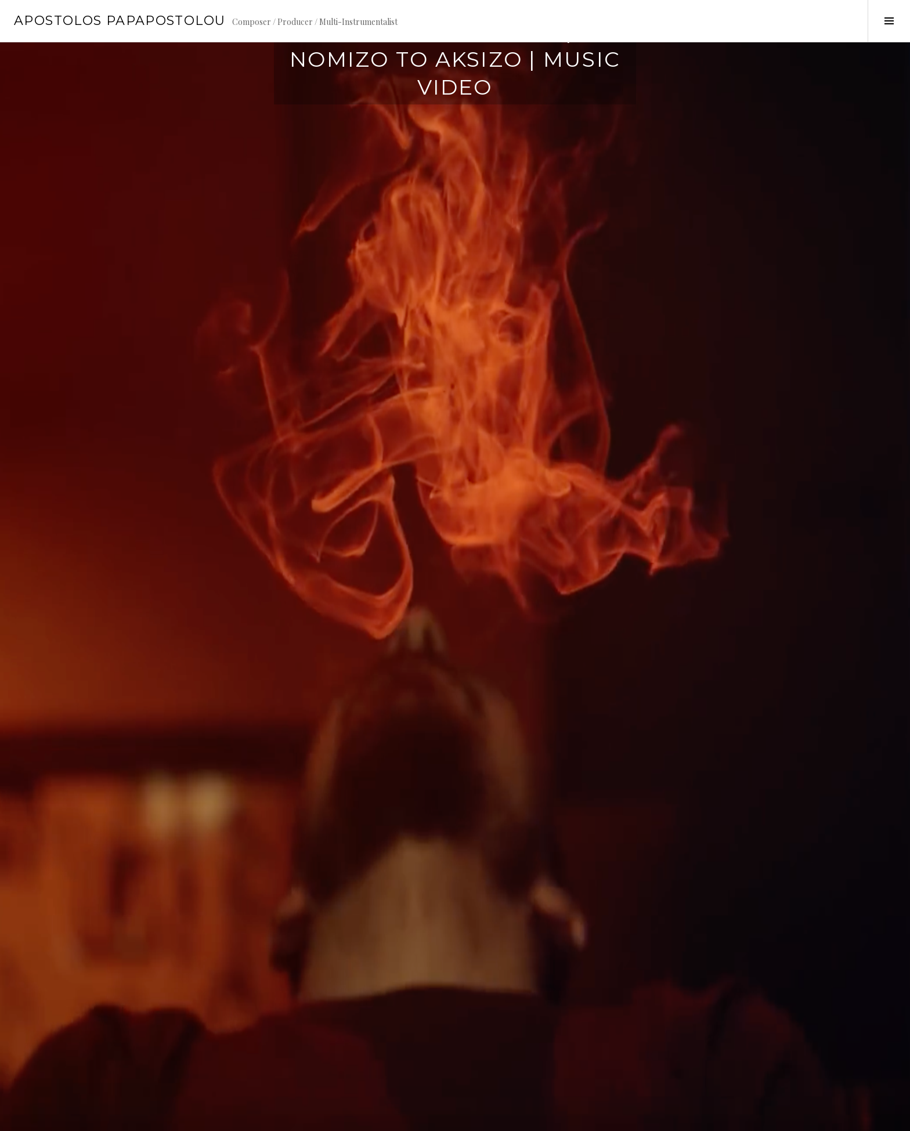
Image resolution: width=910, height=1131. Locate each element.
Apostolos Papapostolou (119, 20)
